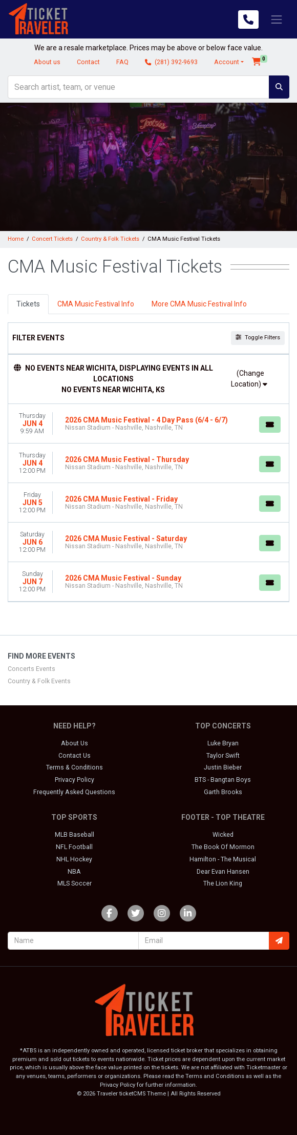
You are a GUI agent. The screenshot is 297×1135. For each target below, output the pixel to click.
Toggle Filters (258, 337)
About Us (74, 743)
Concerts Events (31, 668)
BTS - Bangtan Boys (223, 779)
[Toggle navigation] (276, 19)
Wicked (223, 834)
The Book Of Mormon (223, 847)
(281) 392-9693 (171, 62)
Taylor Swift (223, 755)
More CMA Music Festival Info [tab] (199, 304)
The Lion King (222, 883)
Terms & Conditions (74, 767)
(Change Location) (249, 378)
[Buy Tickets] (270, 424)
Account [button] (226, 62)
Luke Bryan (223, 743)
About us (47, 62)
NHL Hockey (74, 859)
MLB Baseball (74, 834)
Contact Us (74, 755)
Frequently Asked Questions (74, 792)
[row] (148, 424)
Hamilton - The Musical (222, 859)
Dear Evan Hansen (223, 871)
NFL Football (74, 847)
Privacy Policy (74, 779)
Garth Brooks (223, 792)
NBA (74, 871)
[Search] (138, 87)
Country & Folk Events (39, 681)
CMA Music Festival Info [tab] (95, 304)
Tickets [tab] (28, 304)
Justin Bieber (223, 767)
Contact (88, 62)
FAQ (122, 62)
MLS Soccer (74, 883)
